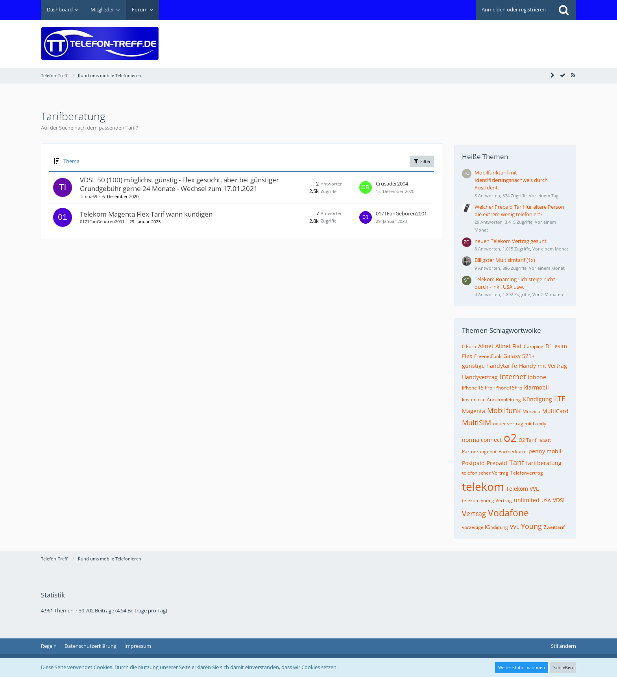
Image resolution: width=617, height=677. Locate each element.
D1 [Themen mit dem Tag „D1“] (548, 346)
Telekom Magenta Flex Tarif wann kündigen (146, 214)
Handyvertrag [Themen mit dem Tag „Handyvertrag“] (480, 377)
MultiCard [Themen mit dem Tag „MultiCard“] (555, 411)
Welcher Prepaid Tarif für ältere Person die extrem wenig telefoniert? (519, 210)
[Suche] (564, 10)
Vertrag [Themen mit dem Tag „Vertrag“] (474, 513)
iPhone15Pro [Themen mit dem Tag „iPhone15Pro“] (508, 387)
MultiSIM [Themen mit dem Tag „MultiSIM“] (476, 422)
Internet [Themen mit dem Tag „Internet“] (513, 376)
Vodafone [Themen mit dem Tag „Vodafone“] (508, 512)
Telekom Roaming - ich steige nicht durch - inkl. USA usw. (515, 283)
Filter (422, 161)
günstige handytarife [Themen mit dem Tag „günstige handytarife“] (489, 365)
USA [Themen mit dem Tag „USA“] (546, 500)
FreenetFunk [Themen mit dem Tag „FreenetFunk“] (487, 356)
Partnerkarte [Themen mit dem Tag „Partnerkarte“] (512, 451)
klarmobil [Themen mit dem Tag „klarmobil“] (536, 387)
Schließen (563, 667)
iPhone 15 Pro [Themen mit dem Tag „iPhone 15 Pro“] (477, 387)
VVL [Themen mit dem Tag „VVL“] (514, 526)
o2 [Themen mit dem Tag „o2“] (510, 437)
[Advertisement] (433, 38)
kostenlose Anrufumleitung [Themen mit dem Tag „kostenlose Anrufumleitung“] (491, 399)
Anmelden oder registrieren (514, 9)
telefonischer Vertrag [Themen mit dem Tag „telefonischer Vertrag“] (485, 472)
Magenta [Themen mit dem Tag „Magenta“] (473, 411)
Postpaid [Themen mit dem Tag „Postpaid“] (473, 463)
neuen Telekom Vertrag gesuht (511, 241)
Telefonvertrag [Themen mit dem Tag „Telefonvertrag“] (526, 472)
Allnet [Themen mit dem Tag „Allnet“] (485, 346)
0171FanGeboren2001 (102, 221)
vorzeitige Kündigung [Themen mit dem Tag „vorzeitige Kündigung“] (485, 527)
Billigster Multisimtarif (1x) (505, 259)
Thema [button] (71, 161)
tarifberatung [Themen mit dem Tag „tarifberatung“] (544, 463)
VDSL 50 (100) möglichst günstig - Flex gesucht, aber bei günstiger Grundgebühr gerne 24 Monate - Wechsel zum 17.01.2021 (179, 184)
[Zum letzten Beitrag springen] (365, 187)
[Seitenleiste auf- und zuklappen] (552, 75)
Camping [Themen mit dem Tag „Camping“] (533, 346)
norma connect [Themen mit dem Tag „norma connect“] (482, 439)
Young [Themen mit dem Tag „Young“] (531, 526)
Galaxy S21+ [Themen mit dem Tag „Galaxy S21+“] (519, 356)
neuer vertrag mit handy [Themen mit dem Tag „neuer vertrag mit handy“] (519, 423)
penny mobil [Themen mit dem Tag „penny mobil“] (545, 451)
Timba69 (88, 196)
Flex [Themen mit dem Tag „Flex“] (467, 356)
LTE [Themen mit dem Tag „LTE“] (559, 398)
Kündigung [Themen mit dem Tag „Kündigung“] (537, 399)
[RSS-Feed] (573, 75)
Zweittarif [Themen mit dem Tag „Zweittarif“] (554, 527)
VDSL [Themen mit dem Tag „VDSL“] (559, 500)
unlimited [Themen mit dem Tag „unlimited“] (526, 500)
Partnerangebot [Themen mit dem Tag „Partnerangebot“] (479, 451)
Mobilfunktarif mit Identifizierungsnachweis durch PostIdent (511, 180)
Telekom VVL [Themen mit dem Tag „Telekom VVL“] (522, 488)
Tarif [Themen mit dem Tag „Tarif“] (516, 462)
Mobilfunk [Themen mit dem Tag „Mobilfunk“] (504, 410)
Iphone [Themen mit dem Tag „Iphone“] (537, 377)
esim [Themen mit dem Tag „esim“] (560, 346)
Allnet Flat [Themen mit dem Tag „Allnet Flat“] (508, 346)
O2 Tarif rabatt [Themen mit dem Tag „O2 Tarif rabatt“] (535, 440)
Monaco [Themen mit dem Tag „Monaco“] (531, 411)
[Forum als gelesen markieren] (563, 75)
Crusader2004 (392, 183)
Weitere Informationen (521, 667)
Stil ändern (563, 645)
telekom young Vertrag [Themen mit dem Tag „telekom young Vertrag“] (487, 500)
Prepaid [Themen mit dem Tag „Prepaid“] (497, 463)
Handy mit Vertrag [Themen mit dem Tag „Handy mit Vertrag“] (543, 365)
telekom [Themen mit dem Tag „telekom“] (483, 486)
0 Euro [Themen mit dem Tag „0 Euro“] (469, 346)
